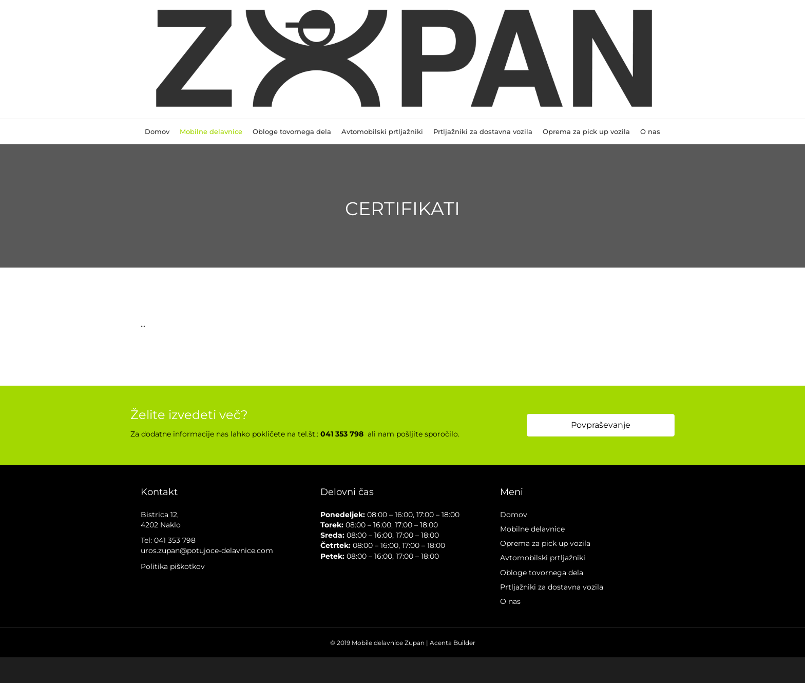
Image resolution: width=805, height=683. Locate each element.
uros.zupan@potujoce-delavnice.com (207, 550)
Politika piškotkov (173, 566)
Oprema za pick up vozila (586, 131)
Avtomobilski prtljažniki (382, 131)
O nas (650, 131)
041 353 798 (175, 540)
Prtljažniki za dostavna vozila (482, 131)
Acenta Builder (452, 643)
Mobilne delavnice (211, 131)
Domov (157, 131)
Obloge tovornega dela (292, 131)
